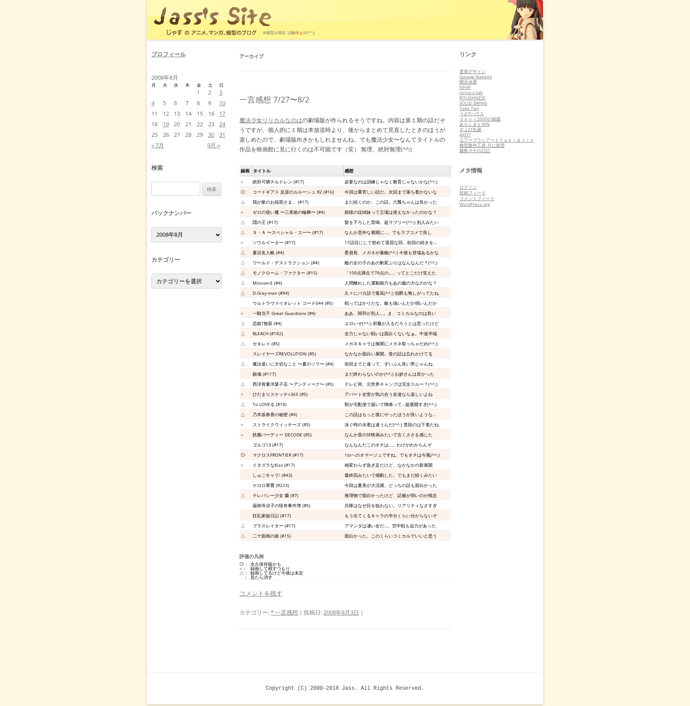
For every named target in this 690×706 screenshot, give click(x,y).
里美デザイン (472, 71)
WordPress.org (474, 204)
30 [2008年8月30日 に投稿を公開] (211, 135)
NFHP (465, 87)
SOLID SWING (473, 103)
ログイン (468, 187)
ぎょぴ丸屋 (470, 129)
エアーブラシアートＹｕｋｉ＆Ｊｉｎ (496, 140)
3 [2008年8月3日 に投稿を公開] (220, 92)
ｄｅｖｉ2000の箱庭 (480, 119)
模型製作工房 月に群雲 (482, 145)
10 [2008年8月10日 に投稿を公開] (222, 103)
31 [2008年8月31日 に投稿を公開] (222, 135)
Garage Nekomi (475, 76)
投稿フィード (472, 193)
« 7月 (157, 145)
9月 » (213, 145)
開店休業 (468, 82)
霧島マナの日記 (474, 150)
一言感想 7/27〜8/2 (274, 99)
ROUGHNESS (472, 98)
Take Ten (469, 108)
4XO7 (465, 135)
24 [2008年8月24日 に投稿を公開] (222, 124)
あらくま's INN (474, 124)
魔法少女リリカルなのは (270, 120)
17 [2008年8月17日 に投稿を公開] (222, 113)
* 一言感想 (284, 612)
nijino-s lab (471, 92)
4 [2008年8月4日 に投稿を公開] (152, 103)
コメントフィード (477, 198)
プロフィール (168, 54)
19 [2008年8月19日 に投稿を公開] (166, 124)
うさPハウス (471, 113)
